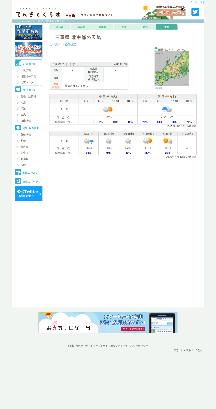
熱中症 (24, 152)
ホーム (20, 21)
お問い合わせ (75, 345)
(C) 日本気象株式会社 (188, 350)
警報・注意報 (28, 96)
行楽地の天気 (28, 76)
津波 (23, 108)
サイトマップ (193, 2)
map (29, 21)
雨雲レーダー (28, 82)
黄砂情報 (26, 134)
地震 (23, 102)
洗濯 (23, 164)
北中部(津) (55, 44)
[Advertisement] (108, 369)
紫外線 (24, 146)
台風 (23, 114)
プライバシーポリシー (135, 345)
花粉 (23, 140)
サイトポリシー (112, 345)
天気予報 (26, 70)
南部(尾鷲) (71, 44)
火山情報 (26, 120)
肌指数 (24, 158)
